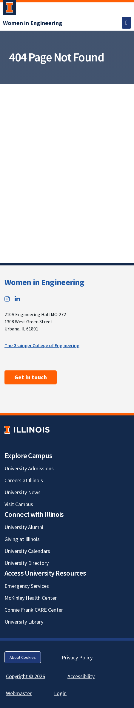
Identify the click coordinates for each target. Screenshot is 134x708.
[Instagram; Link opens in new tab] (7, 299)
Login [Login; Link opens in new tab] (60, 693)
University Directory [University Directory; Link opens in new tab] (26, 562)
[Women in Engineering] (32, 23)
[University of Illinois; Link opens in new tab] (27, 430)
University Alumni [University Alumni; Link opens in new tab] (23, 527)
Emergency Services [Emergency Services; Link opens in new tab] (26, 585)
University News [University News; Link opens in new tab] (22, 492)
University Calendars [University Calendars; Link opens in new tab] (27, 551)
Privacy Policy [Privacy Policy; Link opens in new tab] (77, 657)
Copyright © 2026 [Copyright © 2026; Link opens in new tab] (25, 676)
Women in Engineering (44, 282)
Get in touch (30, 377)
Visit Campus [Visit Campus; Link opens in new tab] (18, 504)
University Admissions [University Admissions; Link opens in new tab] (29, 468)
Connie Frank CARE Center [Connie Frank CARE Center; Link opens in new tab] (33, 609)
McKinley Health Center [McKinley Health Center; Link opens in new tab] (30, 597)
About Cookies (23, 657)
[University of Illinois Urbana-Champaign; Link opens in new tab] (9, 8)
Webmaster (19, 693)
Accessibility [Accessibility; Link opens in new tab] (81, 676)
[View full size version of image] (128, 90)
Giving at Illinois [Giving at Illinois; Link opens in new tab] (22, 539)
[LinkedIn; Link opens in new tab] (17, 299)
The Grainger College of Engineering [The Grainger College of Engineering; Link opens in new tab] (41, 345)
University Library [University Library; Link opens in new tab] (23, 621)
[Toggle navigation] (126, 23)
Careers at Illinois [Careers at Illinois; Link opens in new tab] (23, 480)
